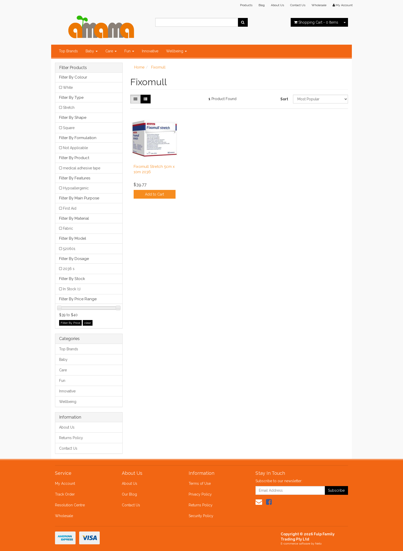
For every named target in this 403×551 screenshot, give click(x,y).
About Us (277, 5)
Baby (92, 51)
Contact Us (297, 5)
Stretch (69, 107)
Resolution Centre (70, 505)
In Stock (72, 289)
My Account (65, 483)
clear (87, 323)
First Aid (69, 208)
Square (69, 128)
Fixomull (158, 67)
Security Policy (201, 516)
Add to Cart (154, 194)
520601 (69, 249)
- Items (316, 22)
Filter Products (73, 67)
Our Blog (129, 494)
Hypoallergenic (76, 188)
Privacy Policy (200, 494)
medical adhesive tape (81, 168)
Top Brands (68, 51)
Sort (284, 99)
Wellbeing (176, 51)
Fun (129, 51)
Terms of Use (200, 483)
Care (111, 51)
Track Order (65, 494)
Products (246, 5)
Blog (262, 5)
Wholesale (319, 5)
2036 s (69, 269)
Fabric (68, 228)
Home (139, 67)
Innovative (150, 51)
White (68, 87)
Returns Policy (71, 438)
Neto (318, 543)
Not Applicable (75, 148)
